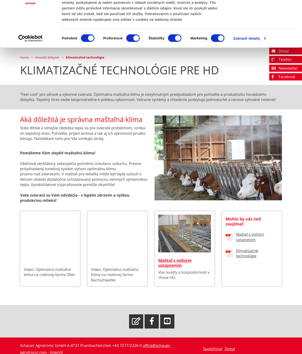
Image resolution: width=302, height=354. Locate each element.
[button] (164, 158)
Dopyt (230, 348)
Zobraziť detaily (246, 65)
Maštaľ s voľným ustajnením (175, 265)
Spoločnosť (212, 348)
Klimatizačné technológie (247, 256)
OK (262, 12)
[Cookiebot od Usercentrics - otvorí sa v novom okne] (30, 64)
